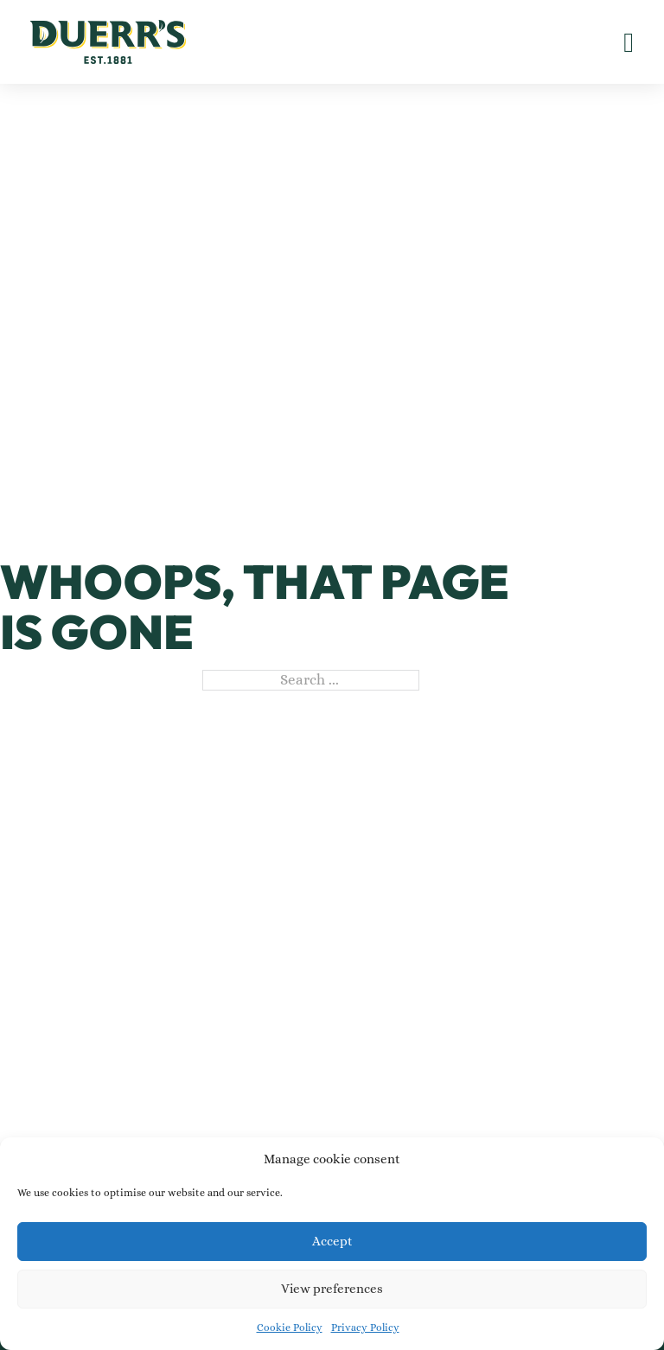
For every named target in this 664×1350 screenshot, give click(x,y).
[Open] (628, 42)
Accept (332, 1241)
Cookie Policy (289, 1327)
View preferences (332, 1288)
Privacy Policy (365, 1327)
